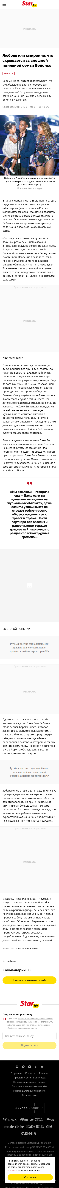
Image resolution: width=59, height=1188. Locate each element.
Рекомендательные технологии (29, 1091)
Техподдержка (29, 1095)
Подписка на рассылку (18, 1014)
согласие (12, 1170)
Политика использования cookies (29, 1086)
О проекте (16, 1073)
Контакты (30, 1073)
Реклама (43, 1073)
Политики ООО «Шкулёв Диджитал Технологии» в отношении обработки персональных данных (30, 1025)
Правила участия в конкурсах (29, 1077)
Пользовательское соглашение (29, 1082)
